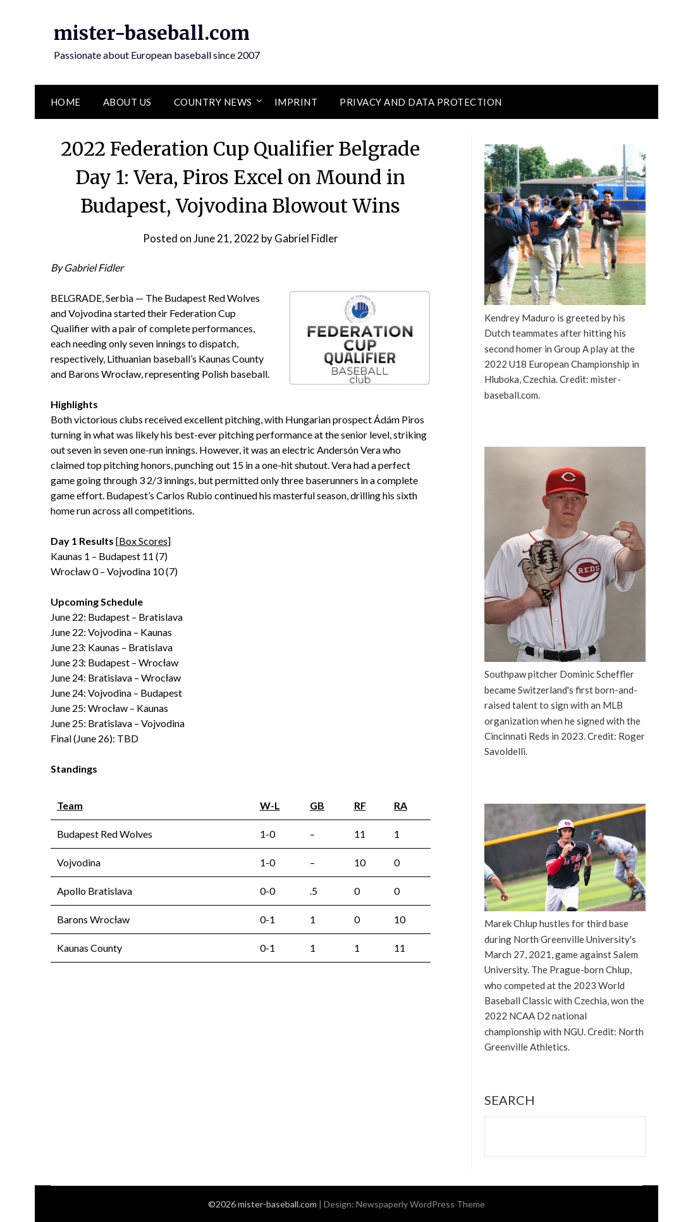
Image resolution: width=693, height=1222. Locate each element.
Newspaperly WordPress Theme (420, 1204)
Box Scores (143, 541)
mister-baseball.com (152, 33)
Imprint (296, 102)
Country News (213, 102)
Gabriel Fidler (306, 238)
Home (66, 102)
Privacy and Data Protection (421, 102)
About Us (127, 102)
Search (509, 1099)
